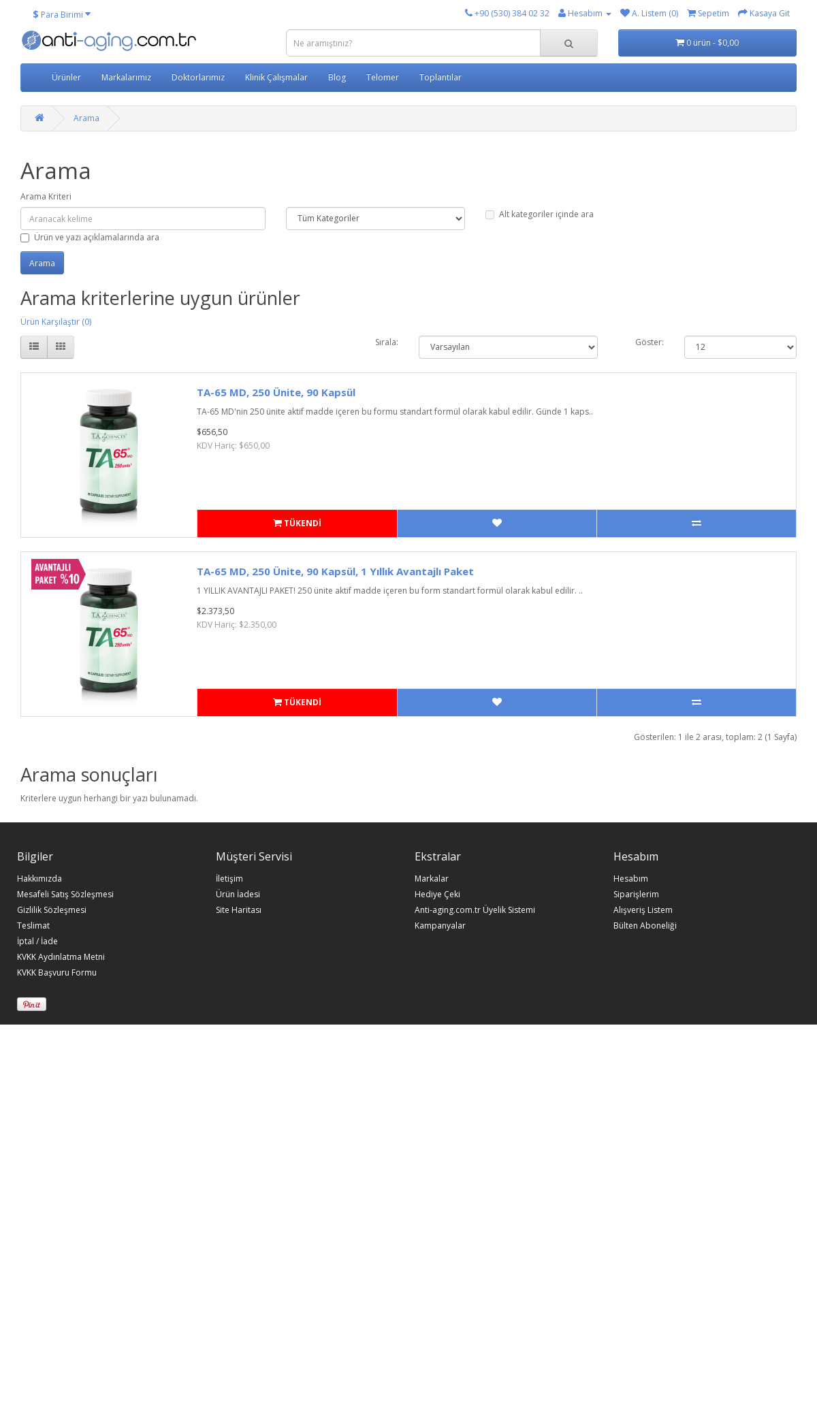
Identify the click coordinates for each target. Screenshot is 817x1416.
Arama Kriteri (45, 196)
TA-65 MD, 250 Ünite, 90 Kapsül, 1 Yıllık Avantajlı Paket (335, 571)
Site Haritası (238, 910)
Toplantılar (440, 77)
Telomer (382, 77)
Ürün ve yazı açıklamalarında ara (89, 237)
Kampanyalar (440, 925)
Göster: (649, 342)
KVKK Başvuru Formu (57, 972)
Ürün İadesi (238, 894)
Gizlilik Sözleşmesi (51, 910)
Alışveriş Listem (643, 910)
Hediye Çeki (437, 894)
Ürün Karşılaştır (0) (55, 321)
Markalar (432, 878)
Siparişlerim (636, 894)
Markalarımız (126, 77)
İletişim (229, 878)
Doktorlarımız (198, 77)
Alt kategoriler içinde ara (539, 214)
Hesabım (630, 878)
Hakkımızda (39, 878)
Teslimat (33, 925)
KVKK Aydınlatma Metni (61, 957)
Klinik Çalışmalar (276, 77)
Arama (86, 118)
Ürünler (66, 77)
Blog (337, 77)
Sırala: (386, 342)
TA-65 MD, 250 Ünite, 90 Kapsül (276, 392)
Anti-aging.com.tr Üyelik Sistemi (475, 910)
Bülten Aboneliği (645, 925)
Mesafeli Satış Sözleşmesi (65, 894)
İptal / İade (37, 941)
